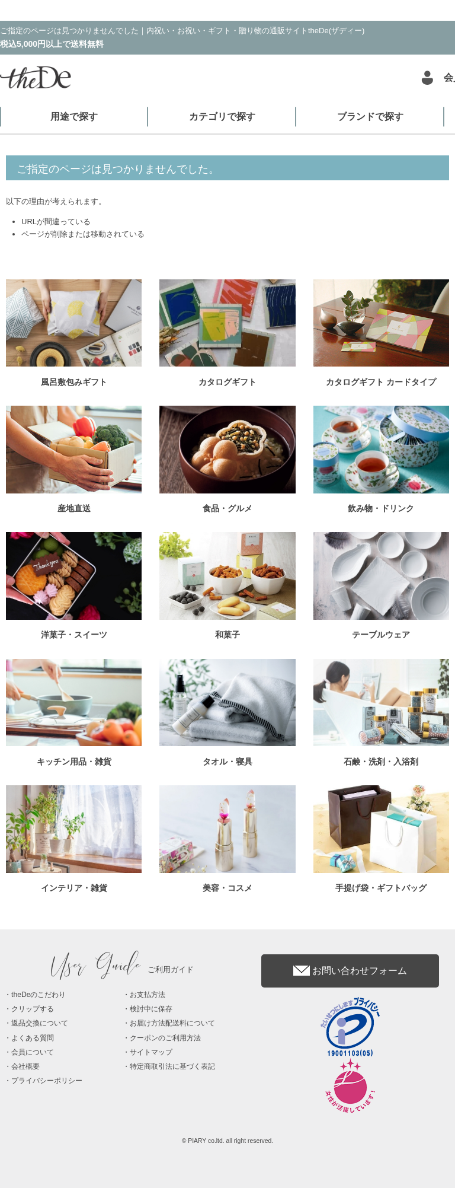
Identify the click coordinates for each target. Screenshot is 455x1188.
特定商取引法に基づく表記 (172, 1066)
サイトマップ (151, 1052)
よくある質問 (32, 1038)
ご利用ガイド (123, 969)
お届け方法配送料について (172, 1023)
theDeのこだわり (38, 994)
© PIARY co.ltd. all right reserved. (228, 1141)
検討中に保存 (151, 1009)
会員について (32, 1052)
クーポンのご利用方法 (165, 1038)
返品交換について (39, 1023)
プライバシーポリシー (46, 1080)
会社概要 (25, 1066)
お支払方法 (147, 994)
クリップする (32, 1009)
